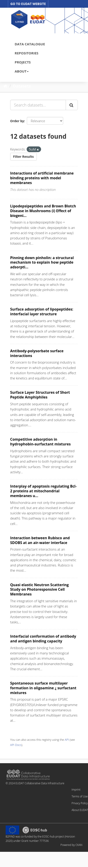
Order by (17, 121)
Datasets (22, 86)
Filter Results (23, 156)
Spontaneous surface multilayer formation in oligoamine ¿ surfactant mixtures (43, 688)
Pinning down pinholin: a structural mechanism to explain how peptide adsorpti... (42, 262)
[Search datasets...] (38, 105)
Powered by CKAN (71, 845)
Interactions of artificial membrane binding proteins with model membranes (42, 178)
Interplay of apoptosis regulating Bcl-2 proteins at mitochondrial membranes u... (43, 491)
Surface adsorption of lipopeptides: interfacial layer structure (41, 311)
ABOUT (22, 71)
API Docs (15, 745)
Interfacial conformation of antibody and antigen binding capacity (43, 639)
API (67, 740)
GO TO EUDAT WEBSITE (28, 4)
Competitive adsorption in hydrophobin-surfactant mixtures (40, 442)
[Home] (5, 86)
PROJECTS (23, 62)
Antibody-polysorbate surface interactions (37, 353)
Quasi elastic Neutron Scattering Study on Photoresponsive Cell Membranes (39, 589)
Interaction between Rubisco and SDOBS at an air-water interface (40, 540)
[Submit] (72, 105)
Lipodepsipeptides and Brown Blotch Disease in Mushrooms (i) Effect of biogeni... (43, 211)
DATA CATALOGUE (30, 44)
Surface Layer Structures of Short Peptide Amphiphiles (40, 395)
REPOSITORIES (26, 53)
